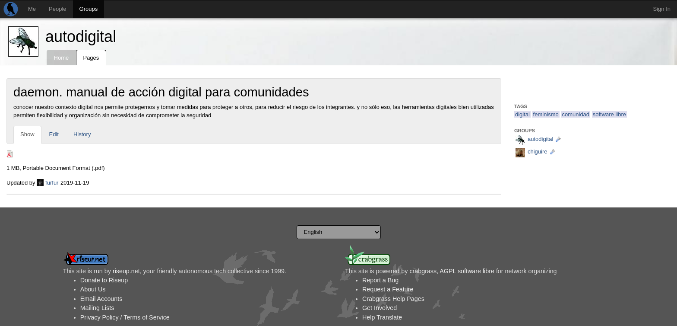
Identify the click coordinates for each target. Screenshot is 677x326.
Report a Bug (380, 280)
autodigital (80, 36)
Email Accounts (101, 298)
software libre (609, 114)
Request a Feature (387, 289)
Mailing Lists (97, 307)
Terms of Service (146, 317)
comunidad (575, 114)
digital (522, 114)
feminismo (546, 114)
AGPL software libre (467, 271)
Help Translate (382, 317)
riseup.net (126, 271)
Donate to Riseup (104, 280)
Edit (54, 134)
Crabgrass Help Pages (393, 298)
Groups (88, 9)
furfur (51, 182)
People (57, 9)
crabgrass (423, 271)
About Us (93, 289)
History (82, 134)
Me (32, 9)
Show (27, 134)
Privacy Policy (99, 317)
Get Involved (379, 307)
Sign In (662, 9)
